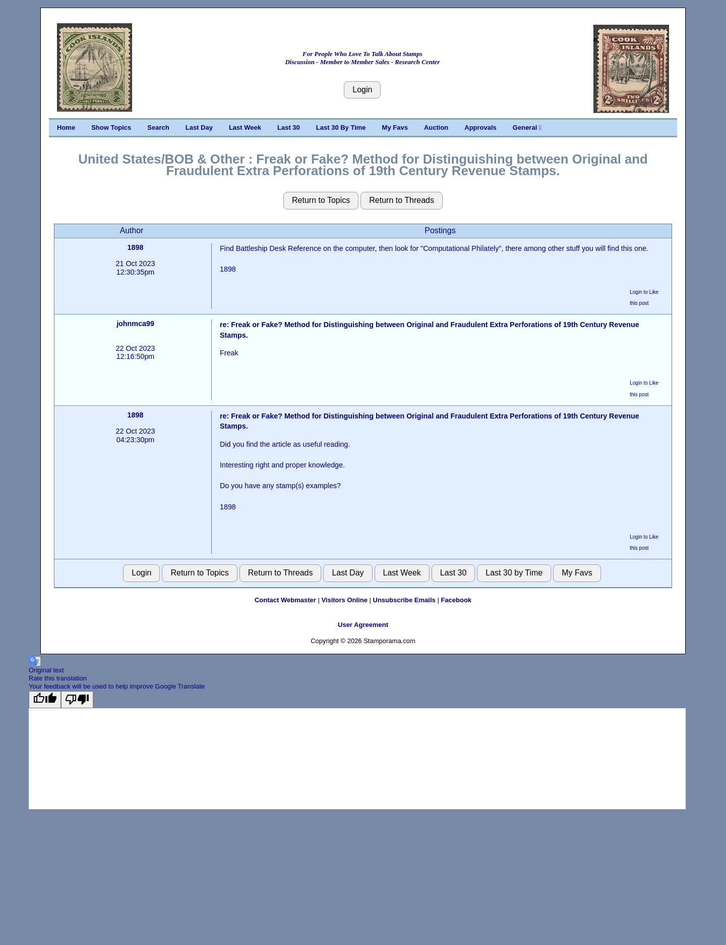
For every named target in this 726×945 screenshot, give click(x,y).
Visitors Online (344, 600)
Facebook (456, 600)
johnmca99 (135, 324)
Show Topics (111, 127)
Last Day (199, 127)
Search (158, 127)
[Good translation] (45, 699)
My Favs (395, 127)
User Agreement (363, 624)
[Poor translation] (77, 699)
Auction (436, 127)
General (527, 127)
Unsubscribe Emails (404, 600)
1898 (136, 247)
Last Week (245, 127)
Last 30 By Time (341, 127)
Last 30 (288, 127)
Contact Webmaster (285, 600)
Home (66, 127)
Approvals (480, 127)
